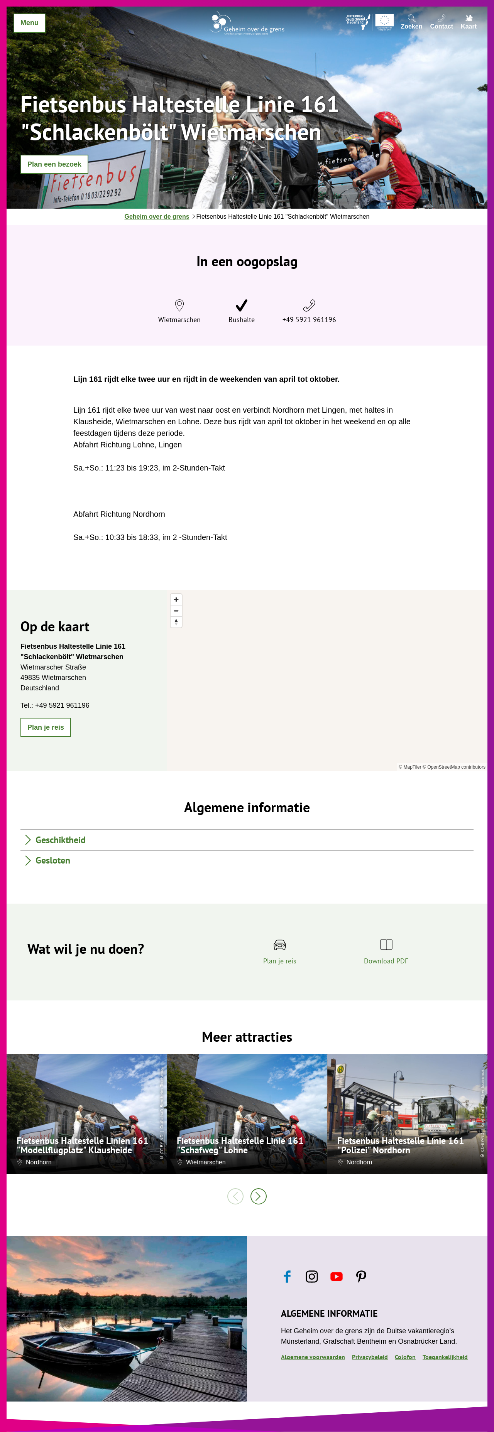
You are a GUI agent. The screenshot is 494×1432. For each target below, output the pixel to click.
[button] (54, 164)
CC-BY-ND (161, 1144)
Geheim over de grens (157, 216)
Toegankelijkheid (445, 1357)
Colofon (405, 1357)
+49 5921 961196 (309, 319)
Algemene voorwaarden (313, 1357)
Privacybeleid (370, 1357)
